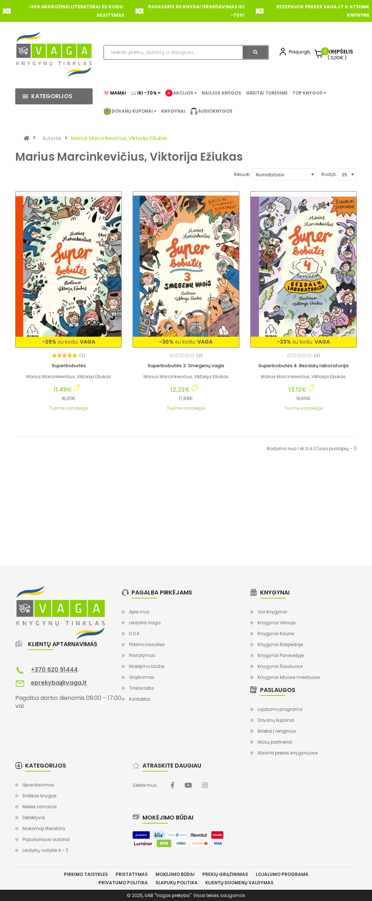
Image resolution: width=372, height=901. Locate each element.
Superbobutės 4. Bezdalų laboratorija (303, 365)
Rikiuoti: (242, 174)
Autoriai (51, 138)
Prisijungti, (300, 52)
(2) (82, 356)
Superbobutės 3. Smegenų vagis (185, 365)
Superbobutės (69, 365)
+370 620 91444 (54, 669)
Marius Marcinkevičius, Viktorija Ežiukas (119, 138)
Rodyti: (329, 174)
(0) (200, 356)
